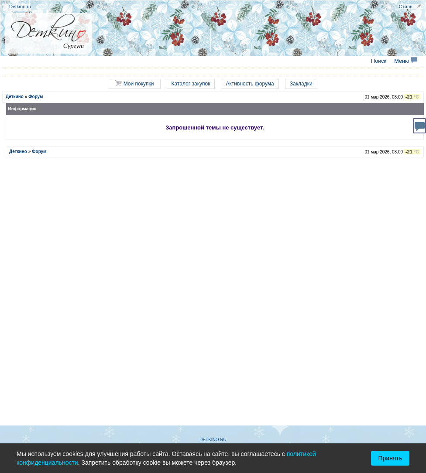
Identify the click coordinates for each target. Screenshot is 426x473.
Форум (35, 96)
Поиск (378, 61)
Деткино (15, 96)
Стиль (405, 6)
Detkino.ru (20, 6)
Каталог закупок (191, 84)
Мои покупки (134, 83)
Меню (405, 61)
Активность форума (250, 84)
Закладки (301, 84)
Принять (390, 458)
